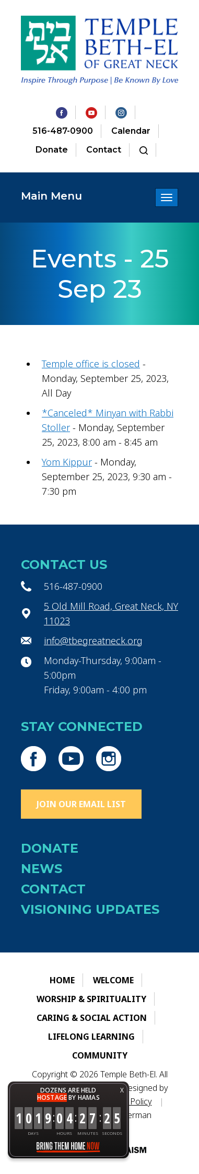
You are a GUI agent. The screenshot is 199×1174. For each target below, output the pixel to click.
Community (99, 1055)
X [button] (122, 1090)
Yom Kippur (67, 462)
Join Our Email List (81, 804)
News (41, 868)
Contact (103, 150)
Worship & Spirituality (91, 999)
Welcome (113, 980)
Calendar (130, 131)
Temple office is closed (91, 363)
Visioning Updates (90, 909)
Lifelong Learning (91, 1036)
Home (62, 980)
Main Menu (51, 196)
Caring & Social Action (92, 1018)
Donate (52, 150)
